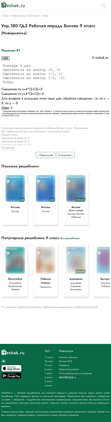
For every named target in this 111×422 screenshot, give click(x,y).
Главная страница (68, 357)
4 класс (48, 385)
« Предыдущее (45, 155)
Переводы (64, 365)
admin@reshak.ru (67, 377)
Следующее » (65, 155)
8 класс (48, 369)
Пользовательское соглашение (75, 373)
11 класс (49, 357)
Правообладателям (69, 369)
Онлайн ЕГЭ (65, 361)
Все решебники (70, 238)
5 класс (48, 381)
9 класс (48, 365)
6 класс (48, 377)
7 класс (48, 373)
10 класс (49, 361)
